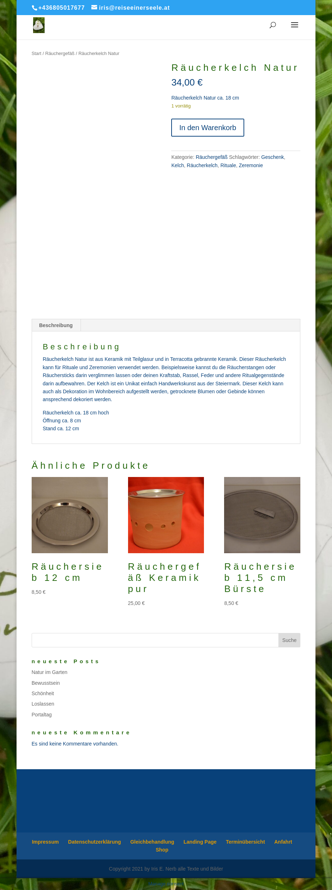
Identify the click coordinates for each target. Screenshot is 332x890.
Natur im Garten (50, 672)
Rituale (228, 165)
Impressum (45, 842)
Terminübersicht (245, 842)
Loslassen (43, 704)
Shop (162, 850)
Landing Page (200, 842)
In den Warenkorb (207, 128)
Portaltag (42, 714)
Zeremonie (251, 165)
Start (36, 53)
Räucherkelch (202, 165)
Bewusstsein (46, 683)
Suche (289, 640)
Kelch (177, 165)
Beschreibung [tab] (56, 325)
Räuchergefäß (60, 53)
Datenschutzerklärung (94, 842)
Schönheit (43, 693)
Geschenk (272, 157)
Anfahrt (283, 842)
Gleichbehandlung (152, 842)
